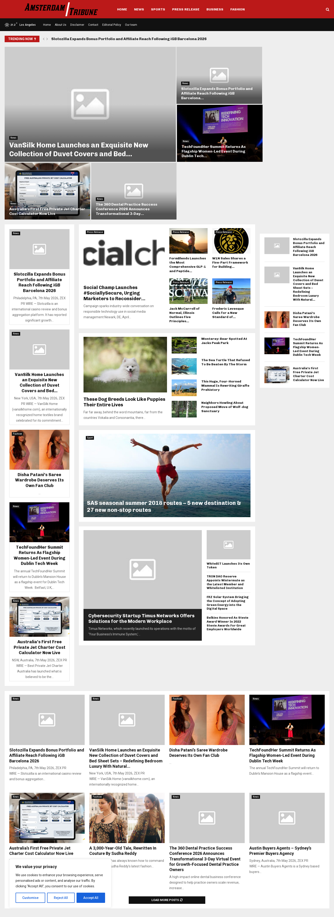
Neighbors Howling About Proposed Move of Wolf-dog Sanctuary (224, 342)
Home (122, 9)
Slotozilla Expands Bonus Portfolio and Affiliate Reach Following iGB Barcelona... (207, 90)
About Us (60, 24)
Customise (30, 898)
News (139, 9)
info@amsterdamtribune (163, 892)
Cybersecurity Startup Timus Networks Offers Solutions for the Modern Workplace (141, 554)
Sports (158, 9)
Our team (131, 24)
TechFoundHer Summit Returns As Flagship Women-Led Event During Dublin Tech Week (39, 491)
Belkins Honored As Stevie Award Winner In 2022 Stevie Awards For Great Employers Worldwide (227, 559)
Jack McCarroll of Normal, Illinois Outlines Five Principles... (184, 250)
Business (214, 9)
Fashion (237, 9)
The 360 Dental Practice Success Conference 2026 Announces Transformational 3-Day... (284, 145)
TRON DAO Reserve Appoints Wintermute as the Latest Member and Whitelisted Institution (226, 517)
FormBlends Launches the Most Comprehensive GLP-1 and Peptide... (187, 200)
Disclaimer (77, 24)
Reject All (61, 898)
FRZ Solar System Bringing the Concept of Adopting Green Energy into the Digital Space (228, 538)
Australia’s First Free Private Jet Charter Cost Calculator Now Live (202, 147)
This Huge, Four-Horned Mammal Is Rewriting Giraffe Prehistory (225, 321)
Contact (93, 24)
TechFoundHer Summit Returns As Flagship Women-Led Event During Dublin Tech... (285, 90)
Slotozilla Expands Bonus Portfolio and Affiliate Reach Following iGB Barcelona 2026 (129, 39)
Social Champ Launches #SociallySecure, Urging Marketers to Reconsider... (114, 228)
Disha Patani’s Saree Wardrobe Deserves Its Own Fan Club (39, 416)
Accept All (90, 898)
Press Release (185, 9)
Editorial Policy (111, 24)
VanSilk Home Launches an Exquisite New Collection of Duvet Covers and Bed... (78, 143)
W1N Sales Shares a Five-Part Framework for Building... (230, 198)
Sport (90, 373)
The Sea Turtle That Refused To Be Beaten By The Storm (225, 298)
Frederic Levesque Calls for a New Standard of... (228, 248)
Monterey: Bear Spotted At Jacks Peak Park (224, 276)
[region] (60, 883)
